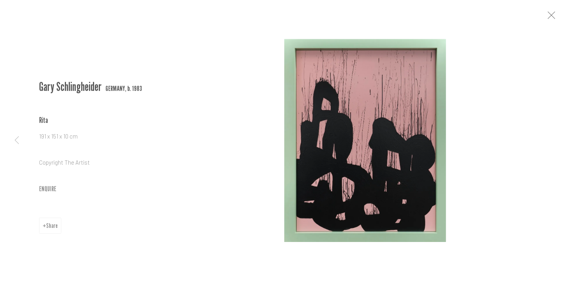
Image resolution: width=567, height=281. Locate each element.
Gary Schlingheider (70, 89)
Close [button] (559, 17)
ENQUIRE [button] (47, 191)
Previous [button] (17, 140)
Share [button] (52, 228)
